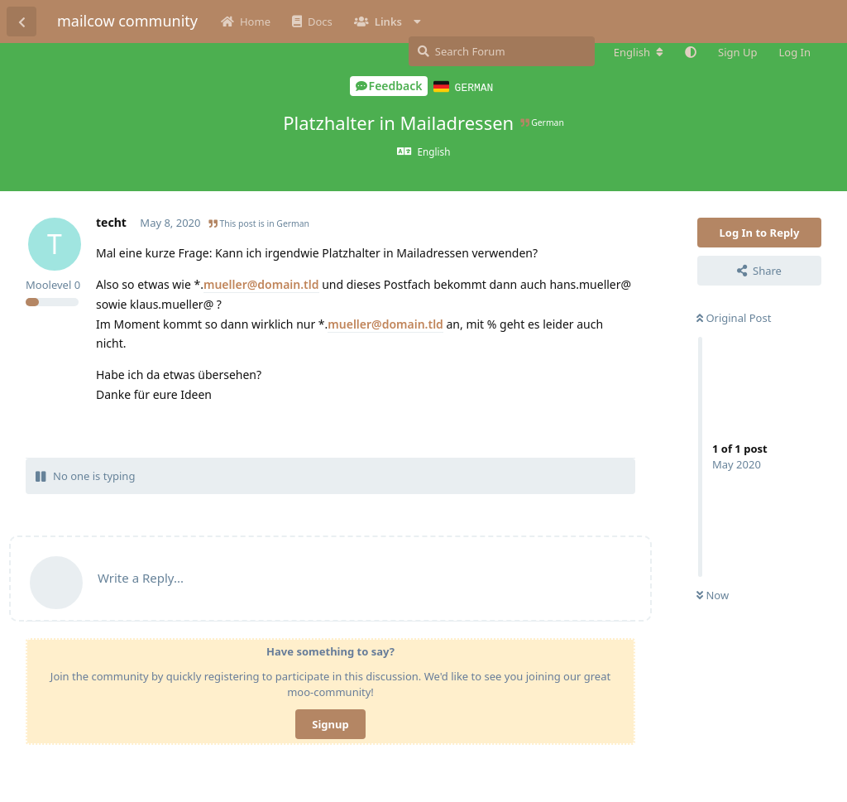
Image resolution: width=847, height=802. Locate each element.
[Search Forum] (502, 51)
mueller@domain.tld (261, 283)
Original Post (733, 317)
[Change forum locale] (638, 52)
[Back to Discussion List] (21, 21)
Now (712, 594)
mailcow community (127, 21)
